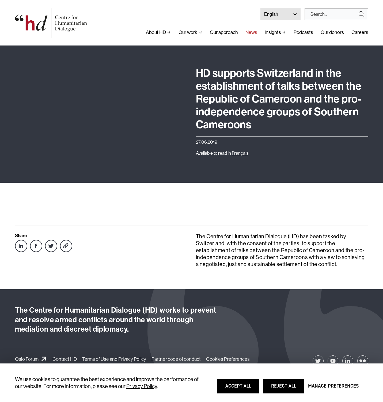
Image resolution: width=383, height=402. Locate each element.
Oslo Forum (27, 359)
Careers (359, 32)
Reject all (287, 388)
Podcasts (303, 32)
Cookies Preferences (228, 359)
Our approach (224, 32)
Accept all (241, 388)
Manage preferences (333, 388)
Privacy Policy (141, 386)
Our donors (332, 32)
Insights (273, 32)
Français (240, 153)
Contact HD (64, 359)
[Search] (334, 14)
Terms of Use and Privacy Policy (114, 359)
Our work (188, 32)
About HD (156, 32)
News (251, 32)
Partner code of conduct (176, 359)
